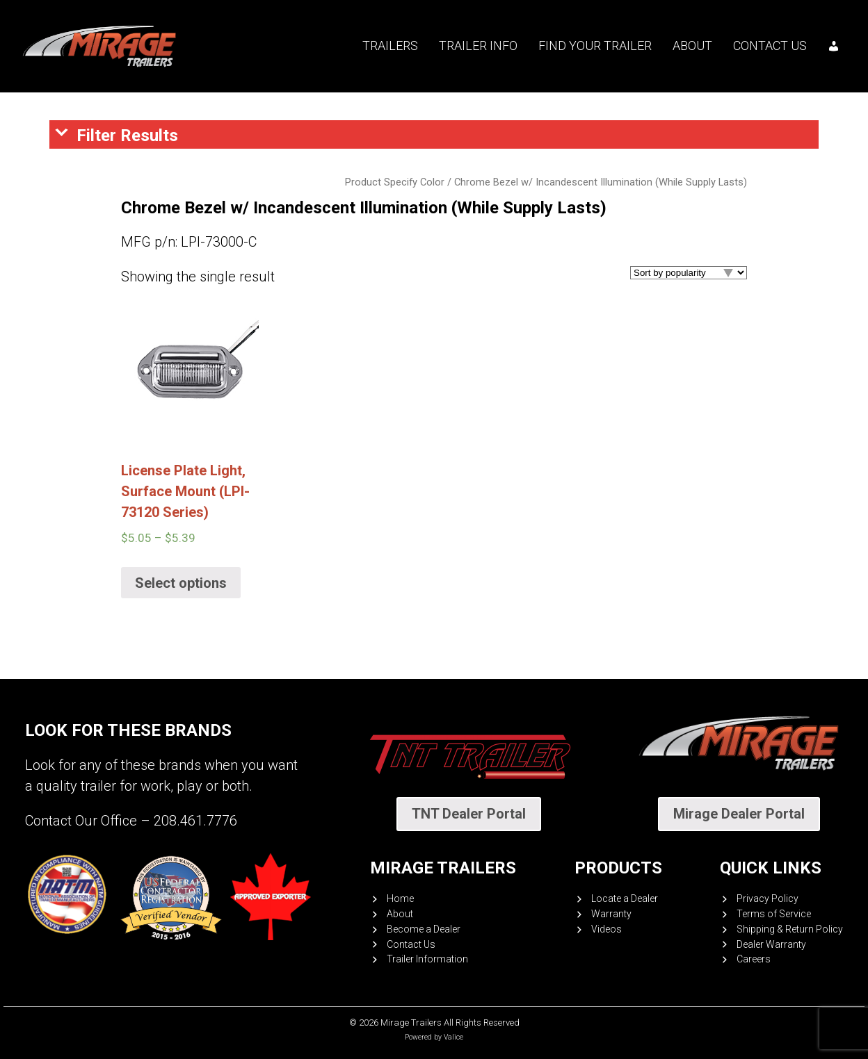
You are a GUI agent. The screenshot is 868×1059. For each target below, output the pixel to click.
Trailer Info (478, 45)
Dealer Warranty (771, 944)
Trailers (390, 45)
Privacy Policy (767, 898)
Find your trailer (595, 45)
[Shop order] (688, 272)
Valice (453, 1037)
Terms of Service (774, 913)
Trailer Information (427, 958)
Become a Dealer (423, 929)
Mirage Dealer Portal (739, 813)
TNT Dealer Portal (469, 813)
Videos (606, 929)
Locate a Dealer (624, 898)
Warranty (611, 913)
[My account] (834, 46)
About (692, 45)
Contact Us (770, 45)
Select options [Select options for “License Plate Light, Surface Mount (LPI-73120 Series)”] (181, 583)
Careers (754, 958)
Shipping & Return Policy (790, 929)
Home (400, 898)
